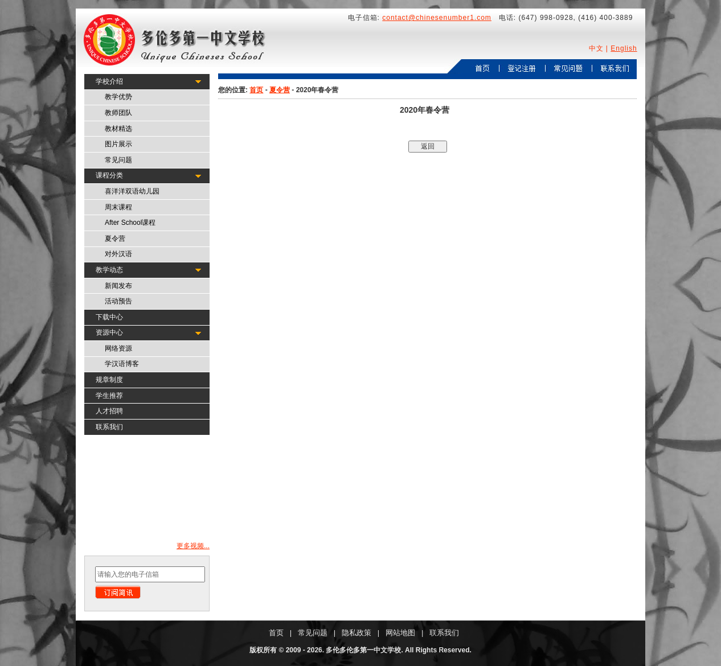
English (624, 48)
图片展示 (118, 144)
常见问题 (118, 160)
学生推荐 (109, 396)
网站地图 (400, 632)
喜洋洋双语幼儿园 (132, 191)
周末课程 (118, 207)
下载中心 (109, 317)
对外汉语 (118, 254)
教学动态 (109, 270)
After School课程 (130, 223)
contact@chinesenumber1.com (436, 18)
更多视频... (193, 546)
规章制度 (109, 380)
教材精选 (118, 129)
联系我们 (109, 427)
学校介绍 (109, 81)
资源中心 (109, 332)
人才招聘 (109, 411)
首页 (256, 90)
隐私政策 (356, 632)
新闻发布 (118, 286)
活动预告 (118, 301)
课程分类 (109, 175)
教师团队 (118, 113)
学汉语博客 (122, 364)
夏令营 (115, 238)
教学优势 (118, 97)
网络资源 (118, 348)
